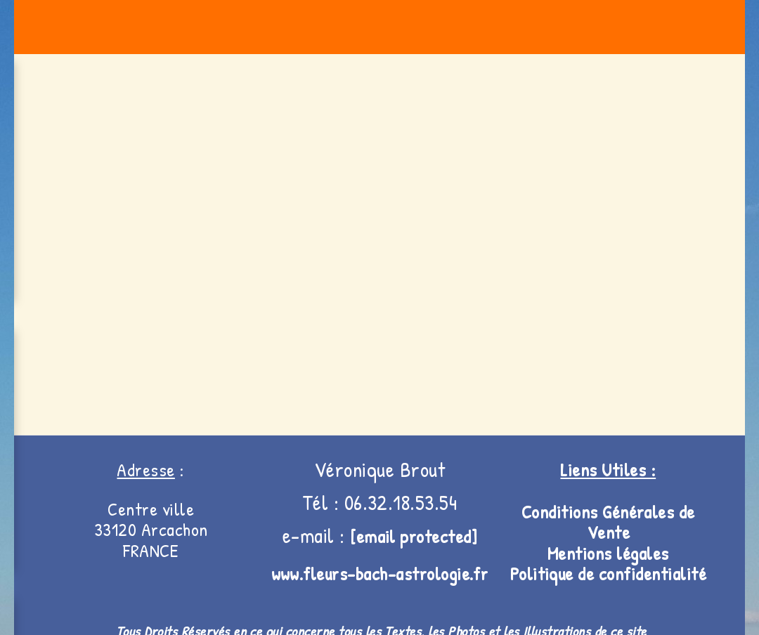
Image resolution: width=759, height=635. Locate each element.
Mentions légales (608, 553)
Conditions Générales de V (608, 522)
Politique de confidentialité (608, 573)
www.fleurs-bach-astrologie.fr (379, 573)
